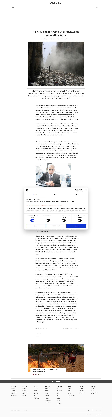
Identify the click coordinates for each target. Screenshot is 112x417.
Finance (46, 393)
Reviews (69, 397)
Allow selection (56, 226)
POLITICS (13, 386)
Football (81, 388)
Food (58, 393)
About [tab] (77, 194)
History (58, 400)
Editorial (92, 393)
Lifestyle (59, 386)
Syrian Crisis (36, 397)
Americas (36, 391)
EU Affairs (13, 393)
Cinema (69, 388)
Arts (69, 386)
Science (58, 397)
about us (43, 414)
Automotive (47, 388)
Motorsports (82, 391)
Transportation (48, 400)
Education (24, 390)
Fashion (58, 395)
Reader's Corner (94, 391)
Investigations (25, 391)
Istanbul (24, 388)
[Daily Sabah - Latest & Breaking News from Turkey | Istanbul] (56, 3)
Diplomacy (13, 388)
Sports (82, 386)
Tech (46, 397)
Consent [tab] (35, 194)
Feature (58, 402)
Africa (35, 395)
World (36, 386)
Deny (35, 226)
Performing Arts (71, 395)
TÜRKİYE (24, 386)
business (37, 335)
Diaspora (24, 395)
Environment (59, 390)
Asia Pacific (36, 393)
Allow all (76, 226)
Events (69, 391)
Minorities (24, 393)
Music (69, 390)
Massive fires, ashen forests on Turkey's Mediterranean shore (48, 370)
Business (47, 386)
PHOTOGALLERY (38, 374)
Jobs (12, 414)
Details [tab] (56, 194)
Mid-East (35, 388)
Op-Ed (92, 390)
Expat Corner (59, 403)
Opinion (93, 386)
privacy (27, 414)
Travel (58, 391)
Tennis (81, 393)
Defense (47, 398)
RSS (77, 414)
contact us (61, 414)
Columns (93, 388)
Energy (46, 391)
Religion (58, 398)
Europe (35, 390)
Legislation (13, 390)
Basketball (82, 390)
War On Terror (14, 391)
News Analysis (14, 395)
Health (58, 388)
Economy (47, 390)
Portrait (69, 393)
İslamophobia (36, 398)
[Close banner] (85, 190)
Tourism (47, 395)
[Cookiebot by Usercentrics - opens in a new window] (76, 190)
